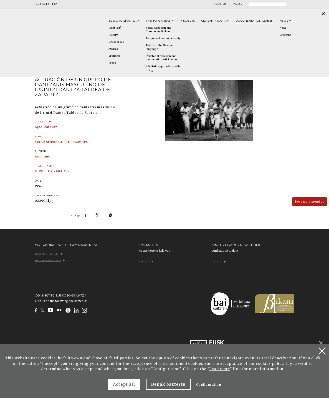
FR (49, 4)
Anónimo (42, 156)
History (113, 34)
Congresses (116, 41)
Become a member (309, 201)
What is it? (115, 27)
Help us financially (50, 260)
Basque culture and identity (163, 38)
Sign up (219, 261)
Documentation (254, 20)
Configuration (208, 385)
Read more (219, 369)
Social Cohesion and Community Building (159, 29)
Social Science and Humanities (61, 142)
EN (56, 4)
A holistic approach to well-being (163, 68)
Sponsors (114, 55)
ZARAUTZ (61, 171)
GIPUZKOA (44, 171)
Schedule (285, 34)
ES (43, 4)
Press (112, 62)
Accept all (124, 384)
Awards (113, 48)
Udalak (215, 20)
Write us (146, 261)
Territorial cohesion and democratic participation (161, 57)
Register (220, 4)
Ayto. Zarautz (46, 127)
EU (37, 4)
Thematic (159, 20)
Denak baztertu (168, 384)
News (285, 20)
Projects (187, 20)
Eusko (124, 20)
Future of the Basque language (159, 47)
